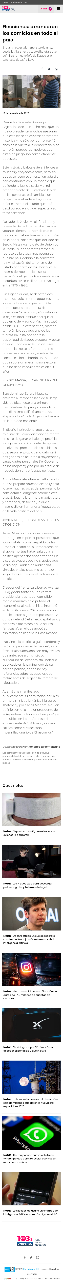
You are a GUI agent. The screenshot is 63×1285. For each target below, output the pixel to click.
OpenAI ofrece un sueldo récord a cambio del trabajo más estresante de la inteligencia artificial (29, 939)
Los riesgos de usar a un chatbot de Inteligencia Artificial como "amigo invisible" (30, 1212)
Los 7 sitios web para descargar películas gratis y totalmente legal (27, 885)
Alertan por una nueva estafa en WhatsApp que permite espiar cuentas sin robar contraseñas (29, 1158)
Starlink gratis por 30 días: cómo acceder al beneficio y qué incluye (28, 1048)
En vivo (45, 9)
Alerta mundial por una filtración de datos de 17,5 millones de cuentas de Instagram (30, 995)
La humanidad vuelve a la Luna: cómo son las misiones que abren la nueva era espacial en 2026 (31, 1102)
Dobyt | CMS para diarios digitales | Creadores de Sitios (31, 1278)
